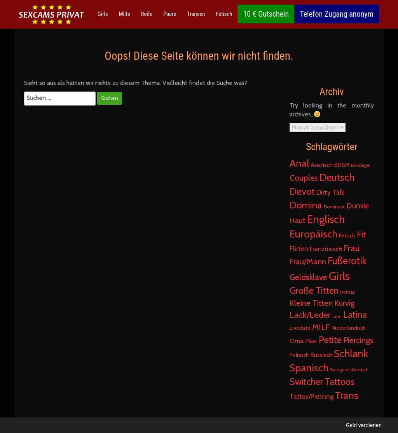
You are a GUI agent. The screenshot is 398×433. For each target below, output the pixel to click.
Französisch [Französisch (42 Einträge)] (326, 249)
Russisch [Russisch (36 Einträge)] (321, 355)
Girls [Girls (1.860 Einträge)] (339, 276)
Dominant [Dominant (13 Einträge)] (334, 207)
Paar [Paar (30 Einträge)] (311, 341)
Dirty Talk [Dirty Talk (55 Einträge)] (330, 192)
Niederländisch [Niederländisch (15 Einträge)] (349, 328)
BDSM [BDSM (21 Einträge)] (341, 164)
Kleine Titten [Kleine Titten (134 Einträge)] (311, 303)
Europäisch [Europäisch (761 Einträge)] (313, 234)
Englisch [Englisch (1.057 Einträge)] (326, 219)
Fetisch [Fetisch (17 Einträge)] (347, 235)
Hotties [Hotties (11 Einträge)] (347, 292)
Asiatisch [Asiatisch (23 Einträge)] (322, 164)
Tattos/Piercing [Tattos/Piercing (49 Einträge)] (311, 396)
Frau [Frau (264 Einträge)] (352, 247)
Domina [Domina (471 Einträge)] (306, 205)
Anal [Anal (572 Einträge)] (299, 163)
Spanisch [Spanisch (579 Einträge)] (309, 368)
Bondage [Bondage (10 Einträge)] (360, 165)
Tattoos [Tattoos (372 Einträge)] (339, 381)
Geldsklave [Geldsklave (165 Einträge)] (308, 277)
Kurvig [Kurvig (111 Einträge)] (344, 303)
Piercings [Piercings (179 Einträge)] (358, 340)
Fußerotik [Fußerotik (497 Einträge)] (347, 261)
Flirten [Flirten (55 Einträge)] (299, 248)
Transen (196, 13)
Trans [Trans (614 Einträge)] (346, 395)
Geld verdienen (364, 425)
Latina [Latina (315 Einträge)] (355, 314)
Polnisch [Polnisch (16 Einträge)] (299, 355)
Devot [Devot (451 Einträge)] (302, 191)
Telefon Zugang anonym (336, 14)
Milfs (124, 13)
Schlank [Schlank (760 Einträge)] (351, 353)
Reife (146, 13)
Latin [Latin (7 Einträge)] (337, 316)
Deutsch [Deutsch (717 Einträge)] (336, 177)
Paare (169, 13)
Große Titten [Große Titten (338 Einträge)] (314, 290)
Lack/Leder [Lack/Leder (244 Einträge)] (310, 314)
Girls (103, 13)
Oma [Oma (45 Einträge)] (297, 341)
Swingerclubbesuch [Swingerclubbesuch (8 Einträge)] (349, 369)
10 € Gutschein (266, 14)
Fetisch (224, 13)
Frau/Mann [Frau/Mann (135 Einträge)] (308, 261)
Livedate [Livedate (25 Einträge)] (300, 327)
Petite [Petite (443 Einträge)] (330, 339)
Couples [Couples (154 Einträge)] (304, 178)
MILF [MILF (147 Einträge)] (321, 327)
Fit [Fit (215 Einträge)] (361, 234)
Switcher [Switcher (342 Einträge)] (306, 381)
